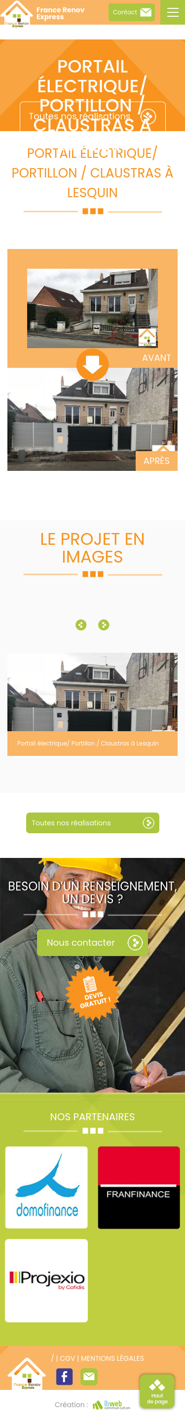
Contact (125, 12)
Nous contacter (81, 942)
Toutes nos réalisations (80, 116)
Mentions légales (112, 1358)
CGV (67, 1358)
